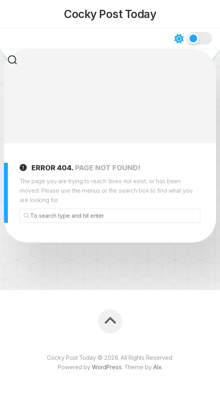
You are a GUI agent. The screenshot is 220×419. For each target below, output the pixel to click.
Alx (157, 367)
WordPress (107, 367)
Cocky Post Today (110, 14)
